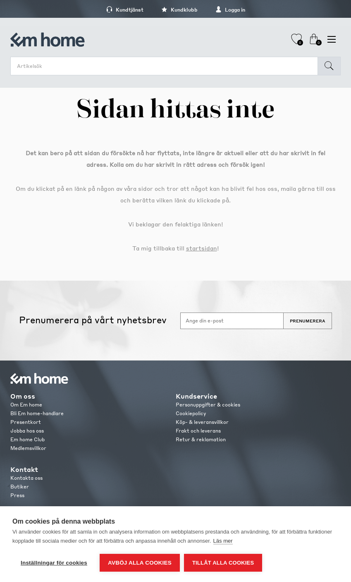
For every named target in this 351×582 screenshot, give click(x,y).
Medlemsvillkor (28, 448)
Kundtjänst (124, 10)
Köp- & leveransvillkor (202, 422)
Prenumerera (307, 320)
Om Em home (26, 405)
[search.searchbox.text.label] (166, 66)
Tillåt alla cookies (223, 563)
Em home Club (27, 439)
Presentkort (25, 422)
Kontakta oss (26, 478)
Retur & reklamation (201, 439)
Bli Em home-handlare (37, 413)
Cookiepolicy (191, 413)
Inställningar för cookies (54, 563)
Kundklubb (179, 10)
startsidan (201, 248)
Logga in (230, 10)
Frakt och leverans (198, 431)
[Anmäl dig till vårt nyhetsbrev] (232, 321)
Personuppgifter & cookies (208, 405)
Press (17, 495)
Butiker (19, 486)
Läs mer (223, 541)
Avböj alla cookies (140, 563)
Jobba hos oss (27, 431)
